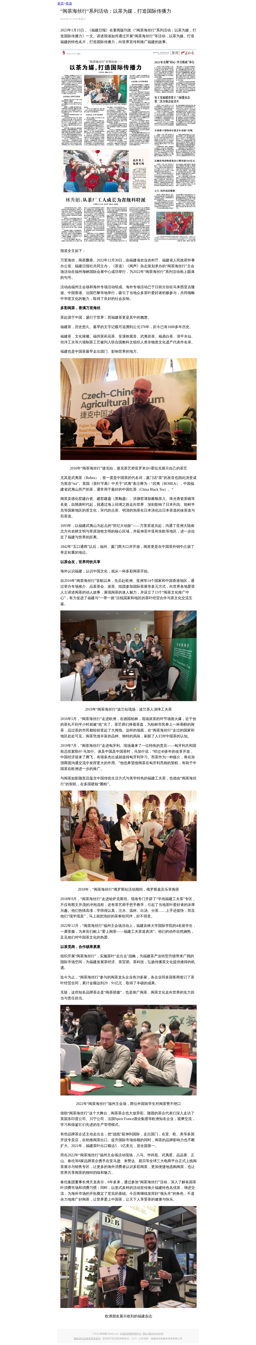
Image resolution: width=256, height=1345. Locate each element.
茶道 (69, 3)
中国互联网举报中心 (131, 1333)
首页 (60, 3)
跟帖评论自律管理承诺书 (87, 1338)
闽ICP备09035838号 (153, 1333)
